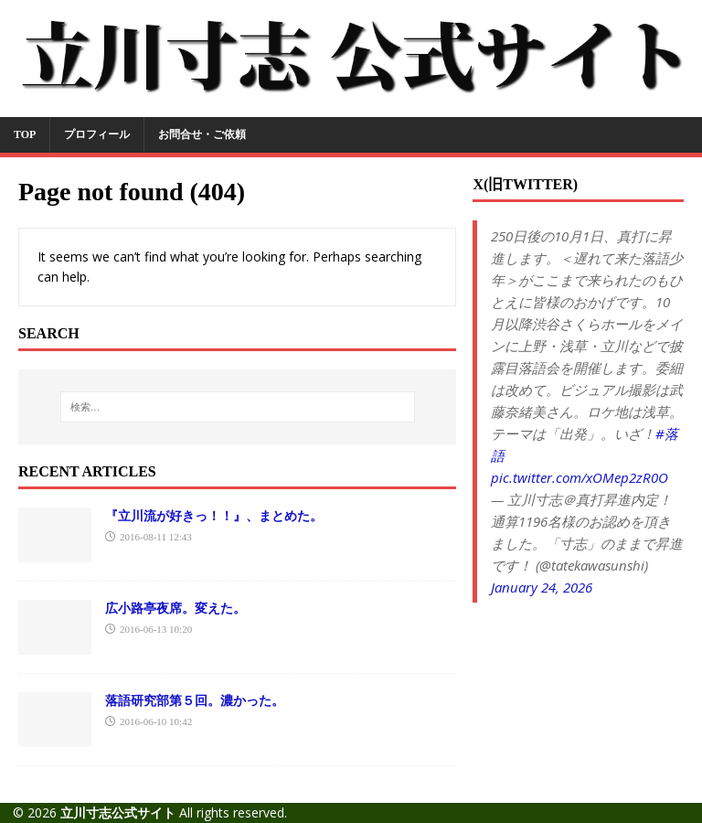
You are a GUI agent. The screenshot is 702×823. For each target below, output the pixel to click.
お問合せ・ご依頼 (202, 134)
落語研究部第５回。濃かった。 (194, 700)
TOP (25, 134)
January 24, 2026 (541, 587)
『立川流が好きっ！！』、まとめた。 (214, 515)
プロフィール (97, 134)
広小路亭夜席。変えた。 (175, 607)
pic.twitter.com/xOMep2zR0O (579, 477)
